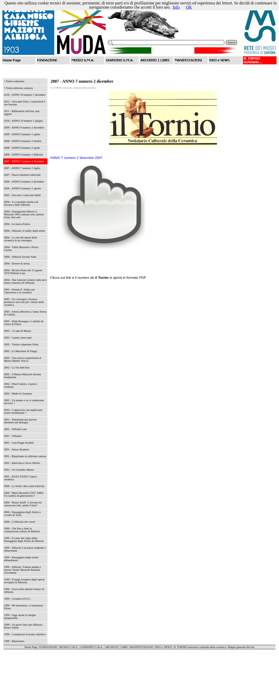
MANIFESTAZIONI (141, 647)
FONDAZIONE (48, 647)
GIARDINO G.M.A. (91, 647)
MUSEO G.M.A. (68, 647)
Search (231, 42)
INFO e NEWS (163, 647)
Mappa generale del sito (241, 647)
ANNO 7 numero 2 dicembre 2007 (76, 158)
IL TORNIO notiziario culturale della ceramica (200, 647)
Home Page (31, 647)
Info (176, 7)
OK (189, 7)
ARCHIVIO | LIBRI (116, 647)
